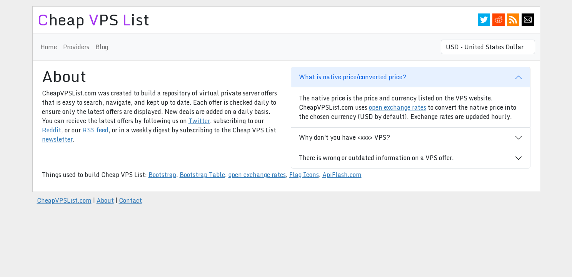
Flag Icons (304, 175)
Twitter (484, 19)
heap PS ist (93, 19)
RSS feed (95, 130)
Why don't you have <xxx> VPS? (344, 137)
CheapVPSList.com (64, 200)
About (105, 200)
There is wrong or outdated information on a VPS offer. (376, 158)
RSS (513, 19)
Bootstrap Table (202, 175)
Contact (130, 200)
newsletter (57, 139)
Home (48, 47)
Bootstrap (162, 175)
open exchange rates (397, 107)
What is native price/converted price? (352, 77)
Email (528, 19)
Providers (76, 47)
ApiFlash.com (342, 175)
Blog (101, 47)
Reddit (498, 19)
